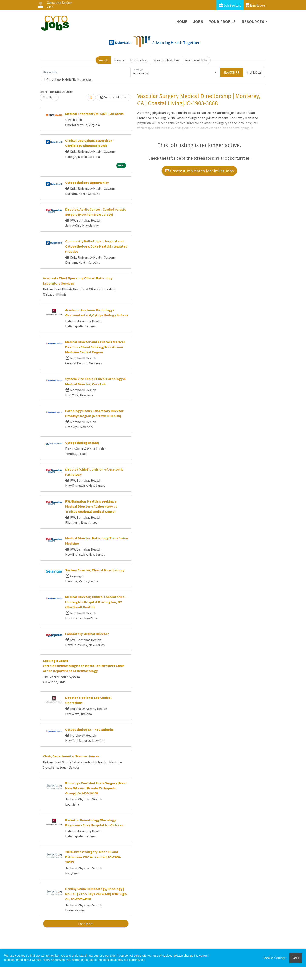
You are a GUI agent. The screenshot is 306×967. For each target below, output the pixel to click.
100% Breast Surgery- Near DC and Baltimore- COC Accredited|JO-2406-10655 (93, 857)
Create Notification (114, 97)
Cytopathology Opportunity (87, 182)
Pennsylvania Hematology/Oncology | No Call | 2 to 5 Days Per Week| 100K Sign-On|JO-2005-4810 (96, 894)
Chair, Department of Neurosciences (71, 756)
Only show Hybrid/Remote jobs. (69, 79)
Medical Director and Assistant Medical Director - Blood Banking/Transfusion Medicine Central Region (95, 347)
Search (103, 60)
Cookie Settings (274, 958)
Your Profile (222, 21)
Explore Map (139, 60)
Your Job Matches (166, 60)
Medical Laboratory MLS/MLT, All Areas (94, 114)
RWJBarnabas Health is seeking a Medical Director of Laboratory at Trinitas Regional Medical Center (91, 506)
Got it (296, 958)
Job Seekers (230, 5)
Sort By (47, 97)
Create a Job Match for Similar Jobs (199, 170)
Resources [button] (253, 21)
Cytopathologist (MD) (82, 442)
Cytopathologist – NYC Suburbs (89, 729)
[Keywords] (85, 72)
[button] (254, 72)
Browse (119, 60)
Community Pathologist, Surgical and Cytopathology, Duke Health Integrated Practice (96, 246)
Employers (256, 5)
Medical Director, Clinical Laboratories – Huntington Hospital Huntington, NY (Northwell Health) (96, 602)
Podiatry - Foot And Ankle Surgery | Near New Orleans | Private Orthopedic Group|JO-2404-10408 (96, 788)
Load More (85, 924)
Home (181, 21)
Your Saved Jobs (196, 60)
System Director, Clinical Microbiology (94, 570)
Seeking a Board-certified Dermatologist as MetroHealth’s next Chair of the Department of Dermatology (83, 665)
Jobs (198, 21)
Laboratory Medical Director (87, 634)
